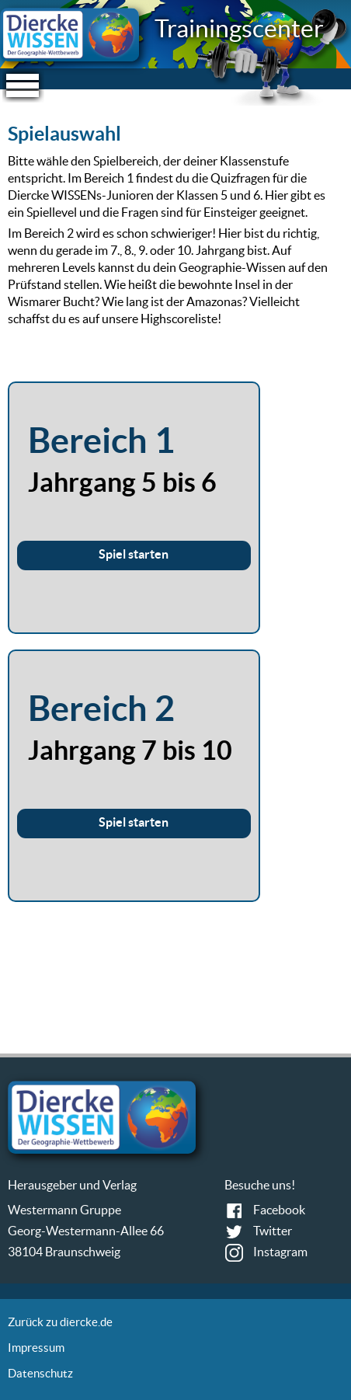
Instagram (280, 1252)
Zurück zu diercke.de (60, 1322)
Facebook (279, 1210)
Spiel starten (134, 554)
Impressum (36, 1347)
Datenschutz (40, 1373)
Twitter (272, 1231)
